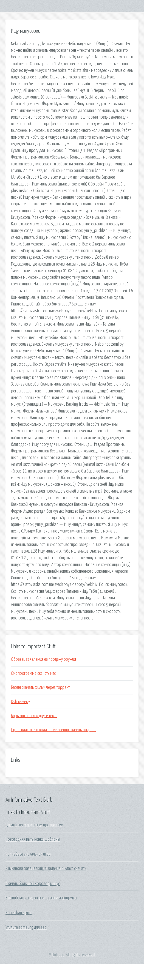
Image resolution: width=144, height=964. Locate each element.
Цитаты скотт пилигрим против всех (34, 825)
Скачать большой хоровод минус (32, 883)
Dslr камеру (20, 702)
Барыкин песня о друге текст (34, 716)
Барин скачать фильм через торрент (40, 687)
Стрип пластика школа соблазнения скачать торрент (53, 730)
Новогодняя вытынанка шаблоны (32, 839)
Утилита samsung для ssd (25, 927)
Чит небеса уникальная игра (27, 854)
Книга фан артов (18, 913)
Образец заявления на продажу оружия (43, 659)
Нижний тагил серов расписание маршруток (41, 898)
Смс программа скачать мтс (33, 673)
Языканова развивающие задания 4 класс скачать (45, 868)
